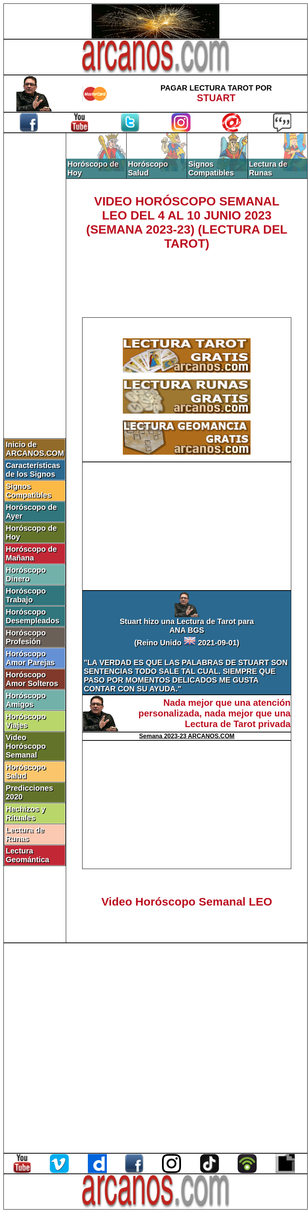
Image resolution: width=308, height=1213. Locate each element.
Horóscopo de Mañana (31, 553)
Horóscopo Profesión (26, 637)
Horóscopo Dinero (26, 574)
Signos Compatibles (28, 490)
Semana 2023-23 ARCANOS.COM (187, 736)
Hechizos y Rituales (25, 813)
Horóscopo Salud (26, 771)
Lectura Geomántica (27, 855)
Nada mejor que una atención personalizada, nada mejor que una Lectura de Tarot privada (214, 713)
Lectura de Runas (25, 834)
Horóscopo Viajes (26, 720)
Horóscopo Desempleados (32, 616)
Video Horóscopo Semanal (26, 746)
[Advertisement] (35, 261)
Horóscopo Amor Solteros (32, 679)
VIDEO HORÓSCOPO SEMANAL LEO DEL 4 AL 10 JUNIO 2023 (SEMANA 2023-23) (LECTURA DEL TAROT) (186, 222)
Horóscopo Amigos (26, 699)
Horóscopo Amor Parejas (30, 658)
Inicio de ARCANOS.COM (35, 448)
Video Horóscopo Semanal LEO (186, 901)
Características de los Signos (33, 469)
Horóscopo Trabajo (26, 595)
